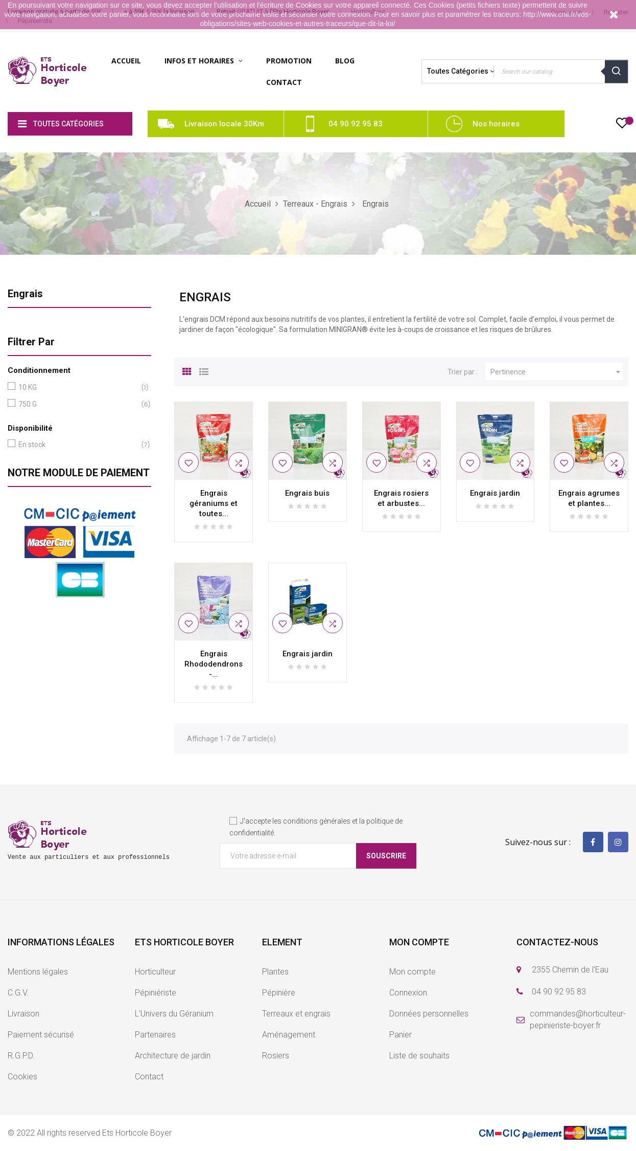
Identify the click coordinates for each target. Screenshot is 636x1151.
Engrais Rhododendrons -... (213, 664)
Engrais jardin (495, 493)
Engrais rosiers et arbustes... (401, 498)
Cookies (22, 1076)
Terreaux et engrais (296, 1014)
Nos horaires (496, 123)
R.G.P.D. (21, 1055)
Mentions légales (38, 972)
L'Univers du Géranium (174, 1014)
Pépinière (278, 993)
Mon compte (412, 972)
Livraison (23, 1014)
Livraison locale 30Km (224, 123)
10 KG (77, 387)
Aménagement (288, 1034)
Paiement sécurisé (41, 1034)
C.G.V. (18, 993)
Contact (149, 1076)
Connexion (408, 993)
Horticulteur (155, 972)
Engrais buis (307, 493)
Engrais (25, 293)
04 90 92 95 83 (355, 123)
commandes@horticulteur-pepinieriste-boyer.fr (578, 1019)
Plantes (275, 972)
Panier (400, 1034)
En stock (77, 445)
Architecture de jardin (172, 1055)
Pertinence (556, 372)
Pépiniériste (155, 993)
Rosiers (275, 1055)
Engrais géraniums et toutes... (214, 503)
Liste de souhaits (419, 1055)
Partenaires (155, 1034)
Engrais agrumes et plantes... (589, 498)
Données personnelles (428, 1014)
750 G (77, 404)
